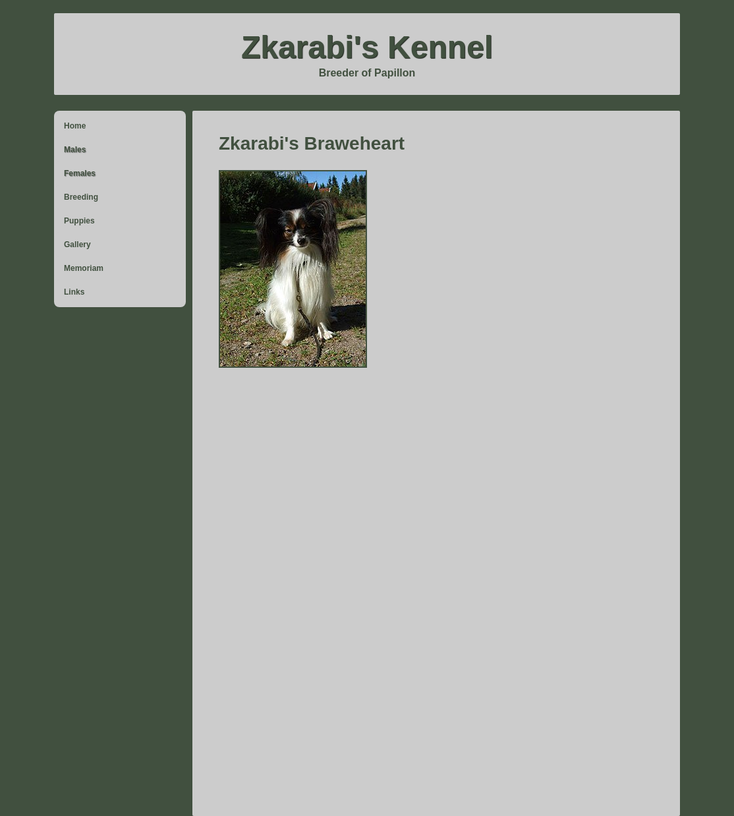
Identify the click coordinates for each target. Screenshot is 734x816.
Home (75, 126)
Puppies (79, 220)
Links (74, 292)
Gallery (77, 244)
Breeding (81, 197)
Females (80, 173)
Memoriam (83, 268)
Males (75, 149)
